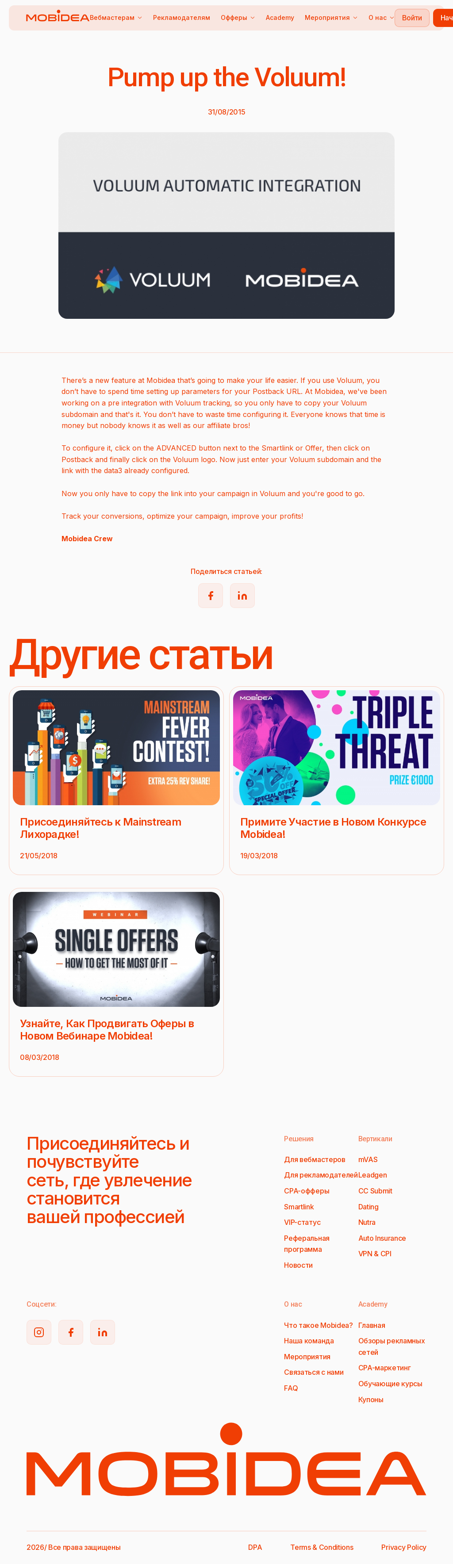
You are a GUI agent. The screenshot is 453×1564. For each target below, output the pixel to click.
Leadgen (372, 1174)
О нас (382, 17)
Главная (371, 1325)
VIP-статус (302, 1222)
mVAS (368, 1159)
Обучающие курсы (390, 1383)
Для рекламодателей (320, 1174)
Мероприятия (331, 17)
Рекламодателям (181, 17)
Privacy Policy (403, 1547)
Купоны (371, 1399)
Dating (368, 1206)
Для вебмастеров (314, 1159)
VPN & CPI (375, 1253)
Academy (280, 17)
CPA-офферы (306, 1190)
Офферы (238, 17)
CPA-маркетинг (384, 1367)
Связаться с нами (313, 1372)
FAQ (291, 1388)
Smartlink (299, 1206)
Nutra (367, 1222)
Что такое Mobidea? (318, 1325)
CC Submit (375, 1190)
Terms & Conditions (321, 1547)
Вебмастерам (116, 17)
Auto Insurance (382, 1238)
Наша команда (309, 1340)
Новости (298, 1265)
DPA (255, 1547)
